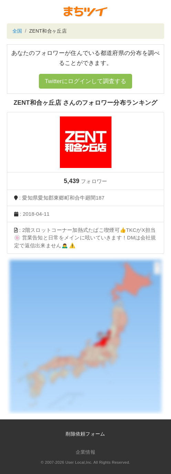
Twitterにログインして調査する (85, 81)
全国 (17, 31)
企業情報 (85, 452)
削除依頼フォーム (85, 434)
